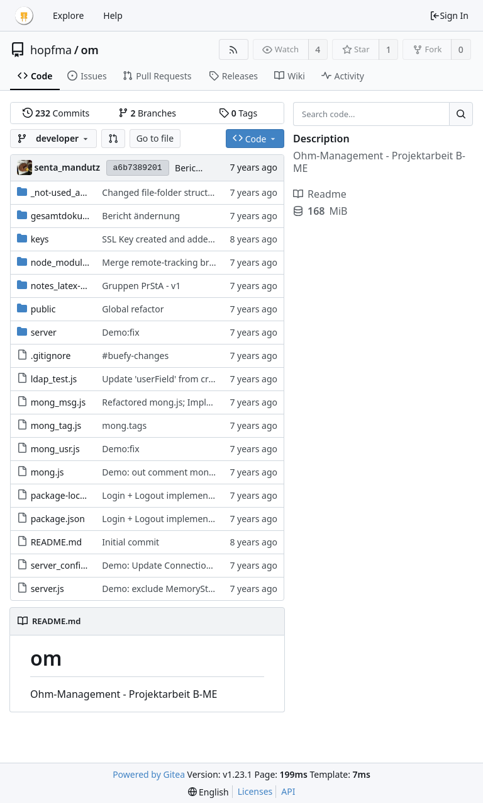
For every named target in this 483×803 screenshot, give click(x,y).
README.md (56, 542)
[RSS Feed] (233, 49)
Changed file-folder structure (161, 192)
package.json (58, 519)
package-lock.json (67, 495)
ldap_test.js (54, 379)
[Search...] (461, 114)
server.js (47, 589)
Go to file (155, 138)
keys (40, 239)
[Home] (24, 15)
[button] (113, 138)
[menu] (208, 792)
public (43, 309)
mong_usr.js (55, 449)
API (288, 791)
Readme (320, 194)
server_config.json (68, 565)
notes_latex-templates (76, 286)
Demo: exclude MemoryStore (162, 589)
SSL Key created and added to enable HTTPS (192, 239)
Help (113, 15)
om (89, 49)
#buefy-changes (135, 356)
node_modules (61, 262)
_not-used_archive (68, 192)
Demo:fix (120, 332)
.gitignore (51, 356)
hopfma (51, 49)
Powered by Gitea (149, 774)
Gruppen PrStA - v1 (141, 286)
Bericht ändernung (141, 216)
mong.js (47, 472)
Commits (56, 113)
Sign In (449, 15)
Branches (147, 113)
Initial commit (130, 542)
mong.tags (124, 425)
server (44, 332)
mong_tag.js (56, 425)
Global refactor (133, 309)
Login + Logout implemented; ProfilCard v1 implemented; (220, 495)
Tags (238, 113)
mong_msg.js (58, 402)
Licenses (255, 791)
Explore (68, 15)
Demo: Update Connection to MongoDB (184, 565)
